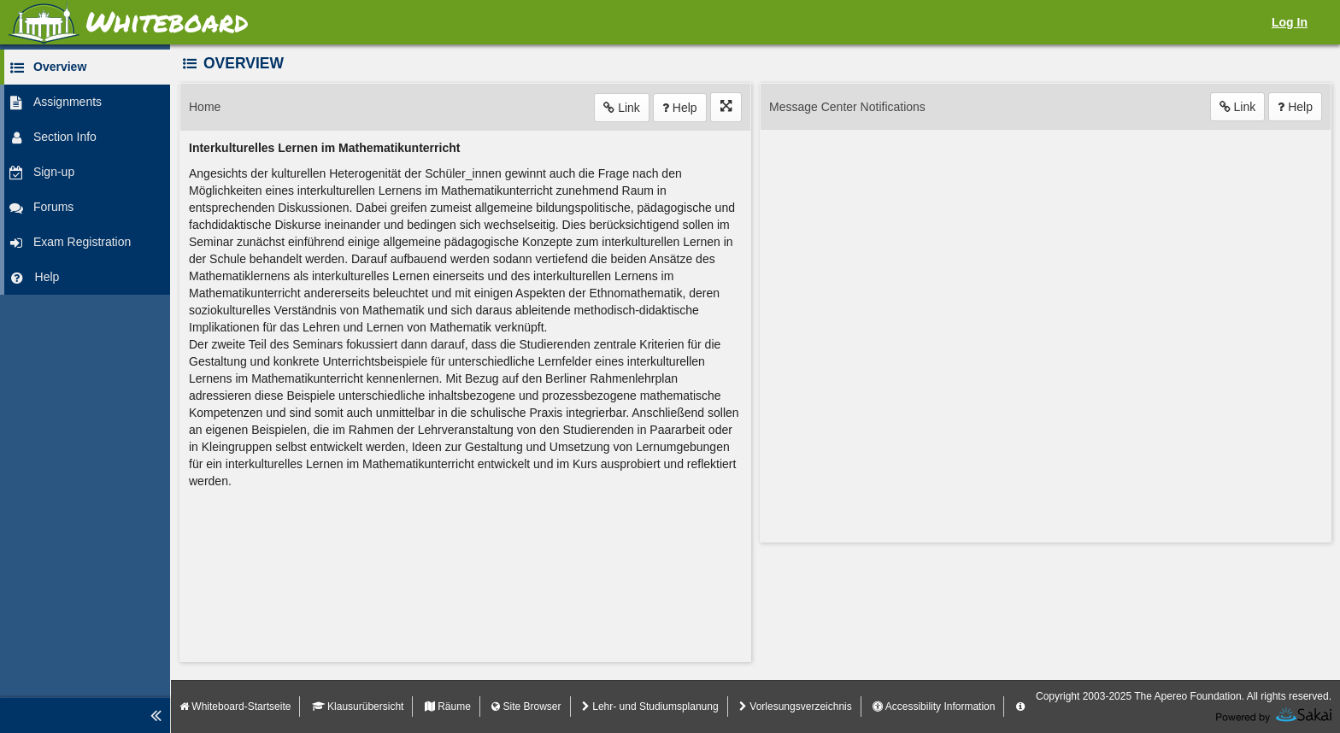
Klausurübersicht (358, 706)
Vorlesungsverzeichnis (795, 706)
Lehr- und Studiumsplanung (650, 706)
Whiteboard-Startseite (235, 706)
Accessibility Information (934, 706)
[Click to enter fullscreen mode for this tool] (726, 107)
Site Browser (526, 706)
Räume (448, 706)
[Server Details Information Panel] (1020, 706)
